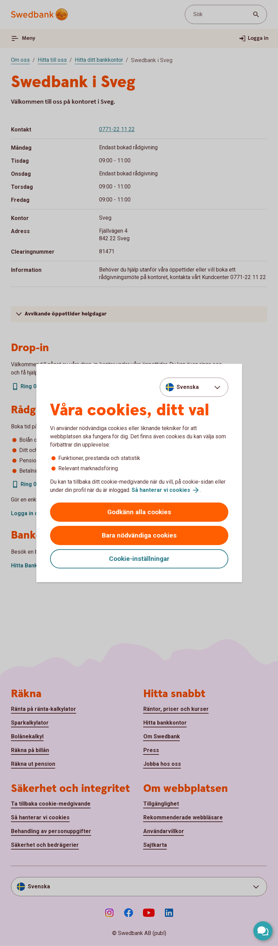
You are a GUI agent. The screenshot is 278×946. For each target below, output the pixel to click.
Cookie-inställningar (139, 559)
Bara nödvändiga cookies (139, 535)
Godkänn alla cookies (139, 512)
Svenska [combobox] (188, 387)
